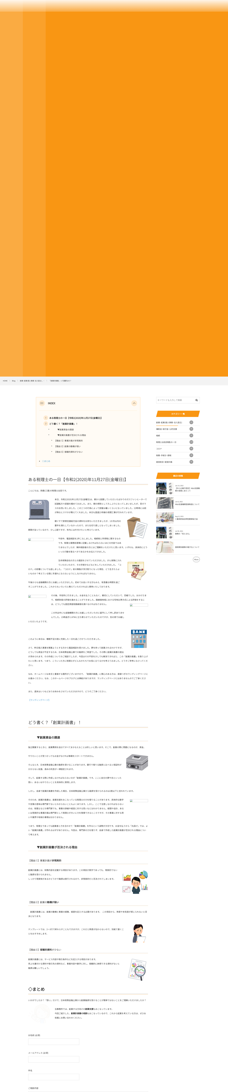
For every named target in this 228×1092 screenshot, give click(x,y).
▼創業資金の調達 (62, 429)
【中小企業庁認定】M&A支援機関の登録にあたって (187, 489)
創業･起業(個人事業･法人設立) (174, 422)
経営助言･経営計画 (174, 462)
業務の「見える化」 (183, 534)
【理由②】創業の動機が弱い (67, 446)
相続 (174, 435)
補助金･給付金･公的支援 (174, 429)
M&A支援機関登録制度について (187, 504)
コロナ (174, 448)
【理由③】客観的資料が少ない (68, 451)
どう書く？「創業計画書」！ (63, 423)
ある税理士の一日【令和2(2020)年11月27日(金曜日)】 (76, 418)
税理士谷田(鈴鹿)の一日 (174, 442)
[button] (134, 403)
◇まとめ (46, 461)
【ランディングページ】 (39, 700)
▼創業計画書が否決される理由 (68, 435)
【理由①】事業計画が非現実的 (68, 440)
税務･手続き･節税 (174, 455)
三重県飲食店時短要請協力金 (186, 519)
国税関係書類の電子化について (187, 547)
